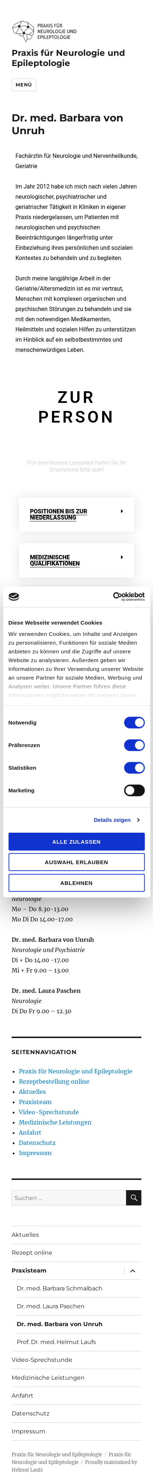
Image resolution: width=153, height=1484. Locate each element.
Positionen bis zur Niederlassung (58, 514)
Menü (24, 85)
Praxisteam (35, 1102)
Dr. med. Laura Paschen (51, 1306)
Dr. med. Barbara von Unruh (59, 1324)
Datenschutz (37, 1142)
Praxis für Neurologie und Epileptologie (68, 58)
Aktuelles (32, 1091)
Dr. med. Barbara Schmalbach (59, 1288)
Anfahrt (30, 1132)
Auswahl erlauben (76, 862)
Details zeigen (112, 820)
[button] (76, 514)
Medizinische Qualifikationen (55, 560)
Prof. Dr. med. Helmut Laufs (56, 1342)
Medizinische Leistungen (55, 1122)
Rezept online (32, 1252)
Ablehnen (76, 882)
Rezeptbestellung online (54, 1081)
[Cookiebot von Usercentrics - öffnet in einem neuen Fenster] (113, 597)
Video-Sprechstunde (49, 1112)
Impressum (35, 1153)
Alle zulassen (76, 841)
